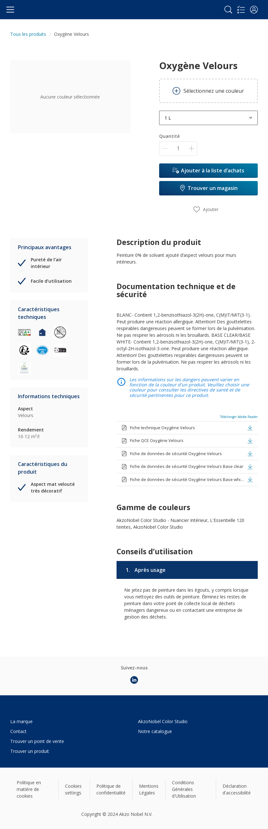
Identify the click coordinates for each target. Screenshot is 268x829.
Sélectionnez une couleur (208, 91)
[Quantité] (178, 148)
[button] (254, 9)
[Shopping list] (241, 9)
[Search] (228, 9)
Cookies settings (73, 789)
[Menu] (10, 9)
